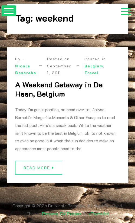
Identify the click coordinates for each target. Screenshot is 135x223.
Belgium (93, 65)
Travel (91, 72)
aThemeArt (98, 213)
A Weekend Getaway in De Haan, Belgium (59, 89)
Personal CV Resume (61, 213)
